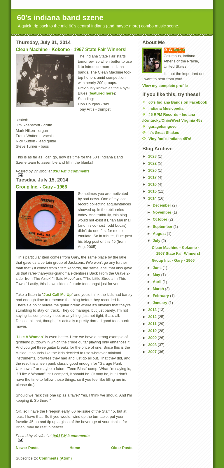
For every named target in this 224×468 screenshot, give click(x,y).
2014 (153, 198)
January (160, 303)
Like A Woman (30, 337)
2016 (153, 184)
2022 (153, 163)
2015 (153, 191)
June (158, 268)
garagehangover (163, 126)
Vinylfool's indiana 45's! (169, 139)
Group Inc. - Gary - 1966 (41, 186)
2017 (153, 177)
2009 (153, 338)
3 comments (78, 436)
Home (74, 448)
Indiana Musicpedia (165, 108)
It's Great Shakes (163, 132)
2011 (153, 324)
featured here (101, 93)
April (157, 282)
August (160, 233)
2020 (153, 170)
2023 (153, 156)
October (160, 219)
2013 (153, 310)
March (159, 289)
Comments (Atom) (55, 458)
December (162, 205)
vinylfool (177, 50)
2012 (153, 317)
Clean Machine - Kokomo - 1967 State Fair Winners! (71, 49)
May (157, 275)
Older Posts (121, 448)
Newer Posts (27, 448)
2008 (153, 345)
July (157, 240)
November (162, 212)
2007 (153, 352)
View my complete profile (165, 85)
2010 (153, 331)
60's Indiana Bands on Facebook (177, 102)
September (163, 226)
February (161, 296)
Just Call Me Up (57, 294)
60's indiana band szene (60, 17)
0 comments (78, 171)
